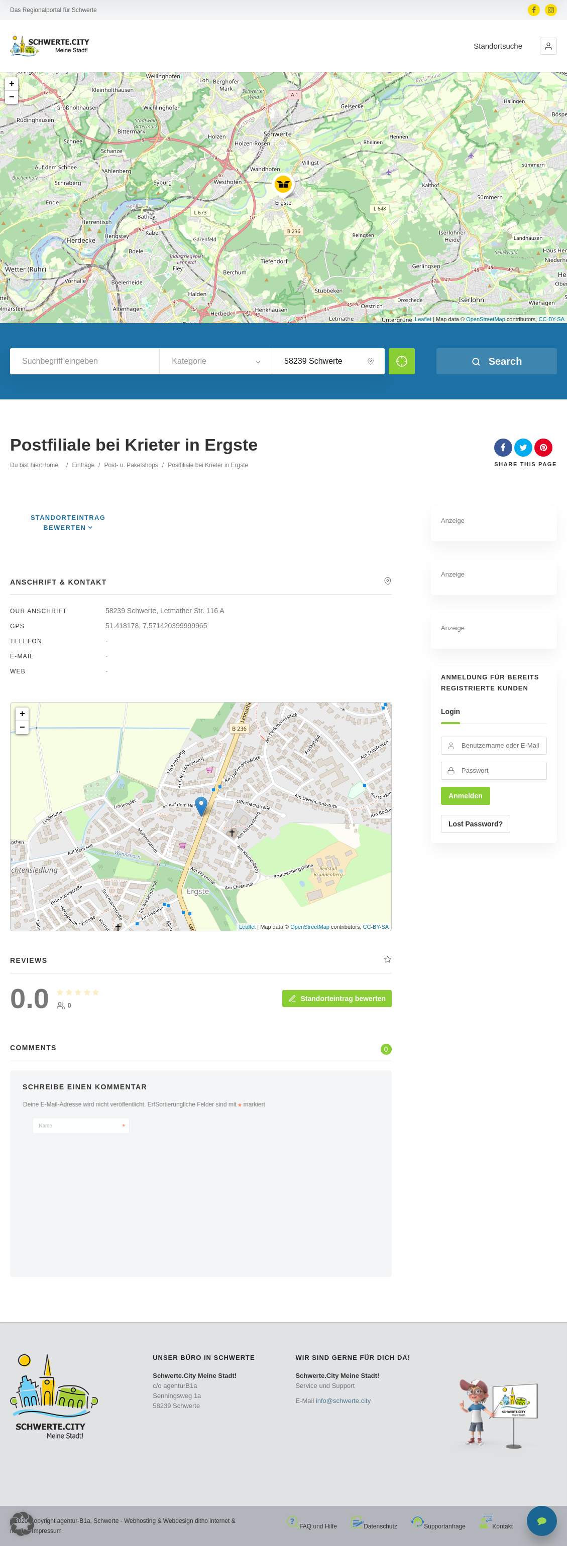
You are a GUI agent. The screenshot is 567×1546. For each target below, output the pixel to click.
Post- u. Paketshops (131, 465)
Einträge (83, 465)
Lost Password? (475, 824)
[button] (548, 46)
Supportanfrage (438, 1526)
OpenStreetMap (485, 319)
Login (450, 712)
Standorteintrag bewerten (337, 999)
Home (50, 465)
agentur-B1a (73, 1520)
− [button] (12, 97)
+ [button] (12, 84)
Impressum (46, 1530)
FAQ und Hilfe (312, 1526)
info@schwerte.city (343, 1400)
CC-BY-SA (551, 319)
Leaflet (423, 319)
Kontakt (496, 1526)
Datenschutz (374, 1526)
